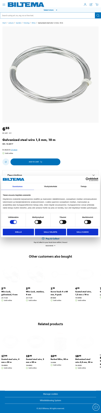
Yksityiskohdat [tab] (50, 186)
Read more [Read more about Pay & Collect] (51, 246)
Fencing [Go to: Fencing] (26, 23)
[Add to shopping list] (5, 161)
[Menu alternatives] (4, 5)
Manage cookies (50, 393)
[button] (50, 9)
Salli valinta (50, 232)
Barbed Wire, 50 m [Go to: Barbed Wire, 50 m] (59, 359)
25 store (14, 149)
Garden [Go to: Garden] (18, 23)
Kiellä (18, 232)
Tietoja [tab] (83, 186)
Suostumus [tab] (17, 186)
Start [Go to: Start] (4, 23)
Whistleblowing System (50, 400)
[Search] (98, 15)
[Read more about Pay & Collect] (50, 238)
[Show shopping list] (91, 4)
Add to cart (35, 162)
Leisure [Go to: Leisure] (11, 23)
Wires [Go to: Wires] (34, 23)
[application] (96, 407)
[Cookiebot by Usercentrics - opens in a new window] (87, 179)
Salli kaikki (83, 232)
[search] (50, 15)
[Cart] (97, 4)
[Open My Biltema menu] (85, 4)
